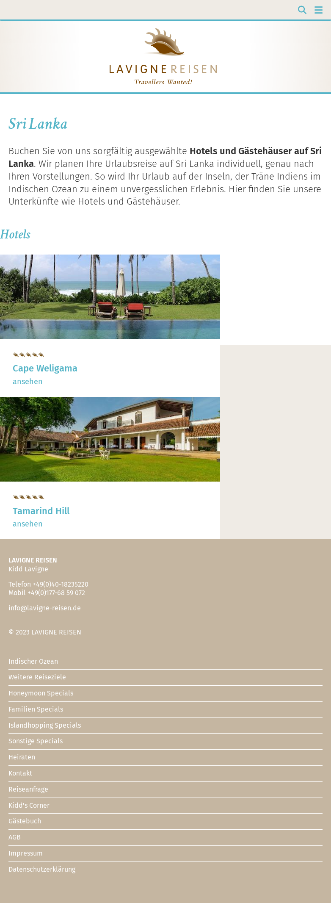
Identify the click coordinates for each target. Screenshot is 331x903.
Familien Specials (35, 709)
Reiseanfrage (28, 789)
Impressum (25, 853)
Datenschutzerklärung (41, 869)
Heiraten (21, 757)
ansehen (28, 381)
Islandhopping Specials (44, 725)
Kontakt (20, 773)
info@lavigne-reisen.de (44, 608)
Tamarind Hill (41, 511)
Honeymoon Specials (40, 693)
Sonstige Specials (35, 741)
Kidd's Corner (29, 805)
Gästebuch (24, 821)
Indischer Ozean (33, 661)
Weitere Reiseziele (37, 677)
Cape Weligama (45, 368)
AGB (14, 837)
